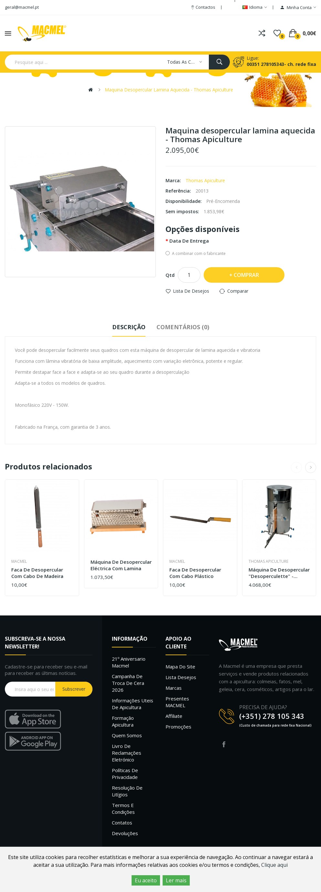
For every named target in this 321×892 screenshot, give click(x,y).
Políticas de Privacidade (125, 773)
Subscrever (73, 689)
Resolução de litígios (127, 791)
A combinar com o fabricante (196, 253)
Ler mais (176, 880)
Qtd (170, 275)
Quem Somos (127, 735)
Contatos (122, 822)
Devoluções (125, 833)
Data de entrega (189, 240)
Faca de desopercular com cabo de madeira (37, 573)
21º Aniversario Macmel (128, 662)
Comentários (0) (182, 327)
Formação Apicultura (123, 721)
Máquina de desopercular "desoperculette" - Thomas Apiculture (279, 573)
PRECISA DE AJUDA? (263, 707)
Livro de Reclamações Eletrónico (126, 753)
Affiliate (174, 716)
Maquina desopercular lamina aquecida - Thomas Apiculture (169, 90)
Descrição (128, 327)
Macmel (19, 561)
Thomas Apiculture (205, 180)
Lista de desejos (191, 291)
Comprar (246, 274)
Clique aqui (274, 864)
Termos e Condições (123, 808)
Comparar (237, 291)
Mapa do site (180, 666)
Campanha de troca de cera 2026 (128, 683)
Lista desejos (181, 677)
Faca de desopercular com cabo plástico (195, 573)
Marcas (174, 688)
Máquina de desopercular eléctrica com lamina (121, 565)
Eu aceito (146, 880)
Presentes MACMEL (177, 701)
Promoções (178, 726)
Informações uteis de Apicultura (132, 703)
